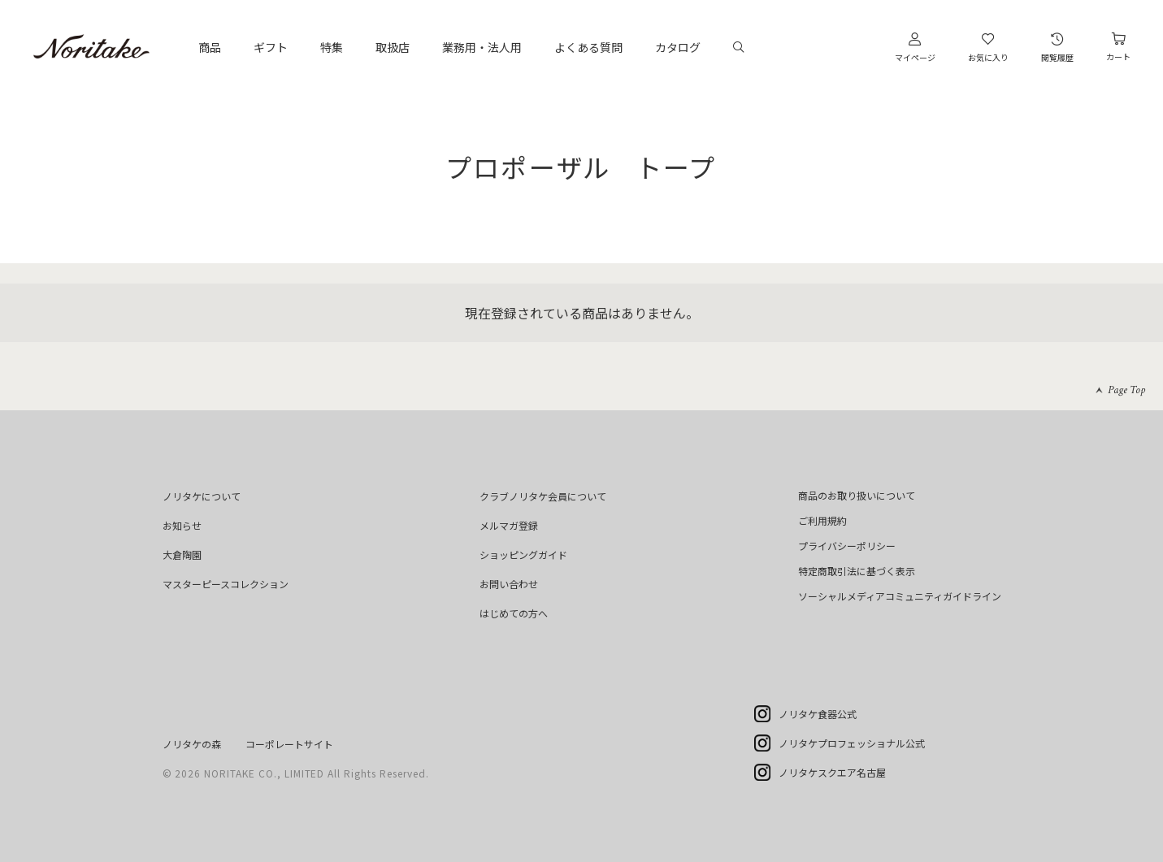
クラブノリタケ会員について (543, 496)
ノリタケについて (202, 496)
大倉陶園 (182, 554)
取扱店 (392, 47)
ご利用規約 (822, 520)
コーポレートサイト (289, 744)
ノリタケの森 (192, 744)
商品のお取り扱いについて (856, 495)
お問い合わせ (509, 584)
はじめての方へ (514, 613)
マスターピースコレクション (226, 584)
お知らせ (182, 525)
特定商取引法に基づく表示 (856, 571)
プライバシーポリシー (847, 545)
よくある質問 (588, 47)
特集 (331, 47)
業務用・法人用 (482, 47)
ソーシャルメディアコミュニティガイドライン (899, 596)
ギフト (271, 47)
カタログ (678, 47)
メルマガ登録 (509, 525)
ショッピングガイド (523, 554)
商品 (209, 47)
